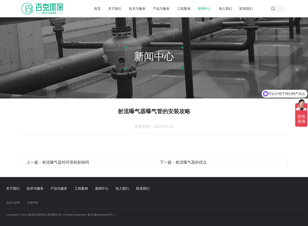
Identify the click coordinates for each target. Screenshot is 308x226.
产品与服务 (161, 9)
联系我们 (246, 9)
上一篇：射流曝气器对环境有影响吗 (58, 162)
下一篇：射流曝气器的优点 (183, 162)
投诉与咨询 (13, 202)
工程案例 (184, 9)
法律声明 (32, 202)
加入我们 (225, 9)
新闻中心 (204, 9)
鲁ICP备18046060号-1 (101, 214)
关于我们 (114, 9)
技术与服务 (137, 9)
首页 (97, 9)
